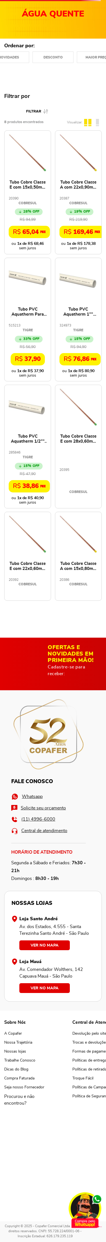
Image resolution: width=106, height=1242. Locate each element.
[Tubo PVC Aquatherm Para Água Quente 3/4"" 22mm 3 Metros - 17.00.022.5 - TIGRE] (28, 319)
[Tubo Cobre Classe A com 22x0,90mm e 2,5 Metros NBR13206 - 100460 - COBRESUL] (78, 192)
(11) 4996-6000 (33, 819)
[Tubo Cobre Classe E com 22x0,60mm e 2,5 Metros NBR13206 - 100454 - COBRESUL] (28, 556)
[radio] (88, 122)
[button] (24, 1100)
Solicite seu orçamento (38, 808)
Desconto (53, 57)
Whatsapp (27, 796)
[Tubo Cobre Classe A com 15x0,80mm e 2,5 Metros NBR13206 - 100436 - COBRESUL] (78, 556)
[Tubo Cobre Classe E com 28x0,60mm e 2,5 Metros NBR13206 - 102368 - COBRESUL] (78, 446)
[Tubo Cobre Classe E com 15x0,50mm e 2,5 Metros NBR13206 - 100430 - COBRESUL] (28, 192)
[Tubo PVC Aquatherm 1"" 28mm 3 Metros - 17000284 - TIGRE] (78, 319)
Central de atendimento (39, 830)
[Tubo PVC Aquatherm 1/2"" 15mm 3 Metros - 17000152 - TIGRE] (28, 446)
